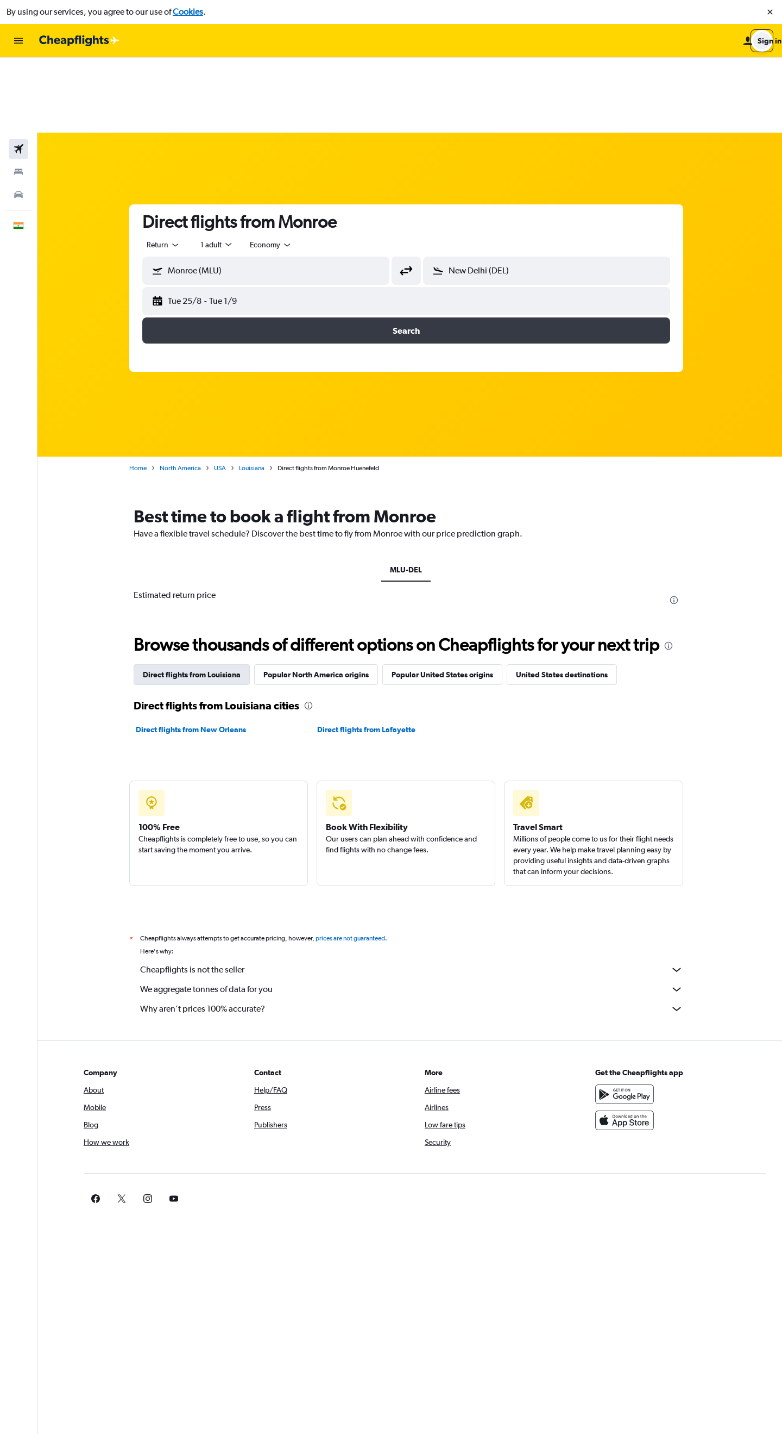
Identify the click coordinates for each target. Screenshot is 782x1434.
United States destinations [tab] (565, 599)
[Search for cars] (18, 119)
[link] (609, 1124)
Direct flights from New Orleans (195, 654)
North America (184, 393)
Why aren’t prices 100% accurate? (415, 933)
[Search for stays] (18, 97)
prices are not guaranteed (354, 863)
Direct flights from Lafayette (370, 654)
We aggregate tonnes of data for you (415, 914)
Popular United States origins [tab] (446, 599)
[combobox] (167, 169)
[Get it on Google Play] (626, 1019)
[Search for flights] (18, 74)
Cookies (188, 12)
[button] (770, 12)
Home (141, 393)
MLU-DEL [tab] (410, 494)
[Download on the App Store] (626, 1045)
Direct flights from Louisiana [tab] (195, 599)
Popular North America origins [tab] (320, 599)
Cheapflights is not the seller (415, 894)
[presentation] (678, 525)
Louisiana (255, 393)
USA (224, 393)
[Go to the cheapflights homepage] (79, 40)
